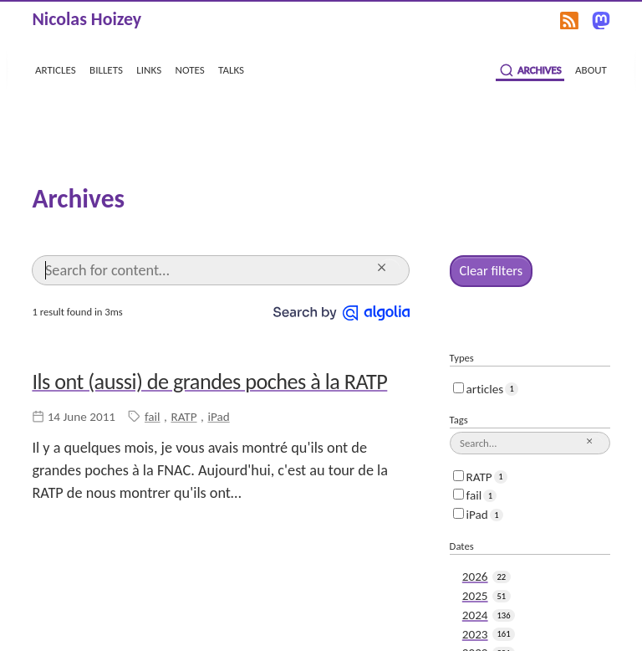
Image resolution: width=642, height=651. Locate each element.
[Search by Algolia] (341, 309)
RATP (183, 415)
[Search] (208, 270)
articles (55, 68)
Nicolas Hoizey (86, 19)
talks (231, 68)
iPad (218, 415)
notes (190, 68)
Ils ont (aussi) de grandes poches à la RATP (209, 380)
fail (152, 415)
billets (106, 68)
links (148, 68)
